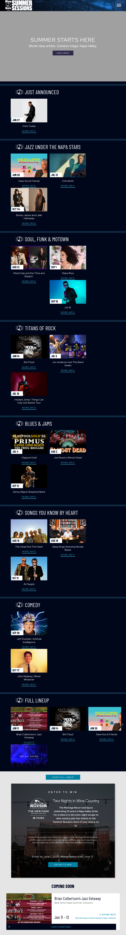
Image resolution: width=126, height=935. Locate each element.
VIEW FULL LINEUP (63, 545)
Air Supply (101, 409)
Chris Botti (63, 181)
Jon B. (101, 239)
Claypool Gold (24, 355)
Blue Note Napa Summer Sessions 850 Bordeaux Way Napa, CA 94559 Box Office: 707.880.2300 (49, 878)
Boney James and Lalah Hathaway (102, 182)
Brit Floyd (24, 297)
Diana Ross (63, 239)
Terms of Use (97, 900)
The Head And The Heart (24, 409)
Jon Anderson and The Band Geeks (63, 298)
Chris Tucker (24, 126)
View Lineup (63, 54)
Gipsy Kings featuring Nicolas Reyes (63, 411)
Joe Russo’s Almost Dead (63, 355)
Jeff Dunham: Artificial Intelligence (24, 469)
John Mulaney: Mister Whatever (63, 469)
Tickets (24, 534)
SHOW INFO (109, 688)
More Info (24, 131)
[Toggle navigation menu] (119, 5)
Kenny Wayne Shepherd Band (102, 355)
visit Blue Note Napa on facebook (92, 869)
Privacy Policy (112, 897)
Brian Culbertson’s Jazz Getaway (24, 527)
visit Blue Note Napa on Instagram (97, 869)
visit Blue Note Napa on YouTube (102, 869)
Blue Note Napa (19, 5)
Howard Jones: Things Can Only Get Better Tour (101, 298)
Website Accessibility (98, 897)
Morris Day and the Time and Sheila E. (24, 240)
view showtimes (63, 699)
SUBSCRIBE (63, 834)
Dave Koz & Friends (24, 181)
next (122, 509)
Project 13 (100, 902)
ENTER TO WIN (63, 632)
